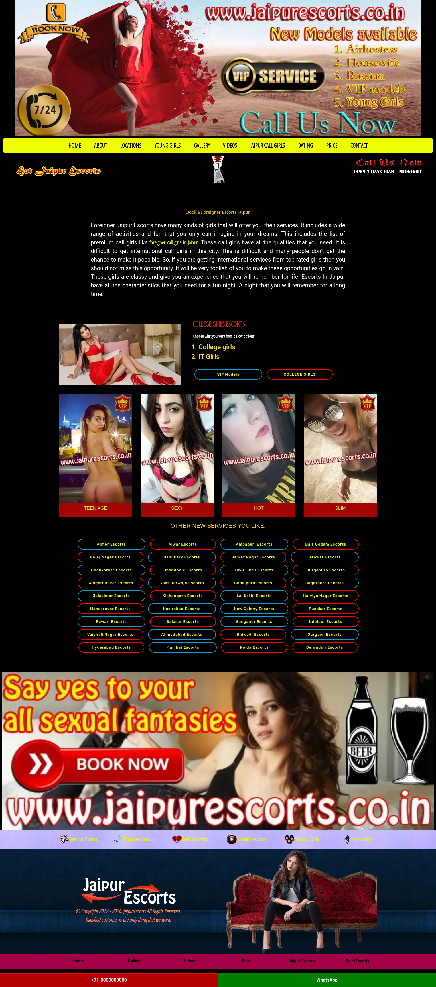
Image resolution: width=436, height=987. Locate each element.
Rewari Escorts (111, 621)
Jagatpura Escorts (324, 583)
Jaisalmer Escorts (111, 596)
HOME (74, 145)
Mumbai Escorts (182, 647)
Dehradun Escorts (324, 647)
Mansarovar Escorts (110, 609)
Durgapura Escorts (325, 570)
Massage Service (134, 839)
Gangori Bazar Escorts (110, 583)
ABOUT (100, 145)
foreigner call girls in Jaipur (173, 242)
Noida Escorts (254, 647)
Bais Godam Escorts (325, 544)
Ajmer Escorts (111, 544)
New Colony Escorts (254, 609)
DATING (305, 145)
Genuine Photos (78, 839)
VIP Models (228, 374)
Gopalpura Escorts (253, 583)
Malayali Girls (302, 839)
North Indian (358, 839)
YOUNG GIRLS (168, 145)
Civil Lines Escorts (254, 570)
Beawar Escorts (325, 557)
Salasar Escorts (183, 621)
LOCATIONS (130, 145)
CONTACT (359, 145)
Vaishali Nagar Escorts (110, 634)
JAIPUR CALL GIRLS (267, 145)
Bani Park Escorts (181, 557)
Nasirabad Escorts (181, 609)
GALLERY (202, 145)
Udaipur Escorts (325, 621)
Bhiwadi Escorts (253, 634)
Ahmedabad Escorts (181, 634)
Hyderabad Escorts (111, 647)
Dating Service (190, 839)
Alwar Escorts (183, 544)
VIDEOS (230, 145)
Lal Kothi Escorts (254, 596)
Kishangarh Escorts (183, 596)
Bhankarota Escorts (111, 570)
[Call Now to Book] (218, 68)
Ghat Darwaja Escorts (181, 583)
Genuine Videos (246, 839)
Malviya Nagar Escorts (325, 596)
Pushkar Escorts (325, 609)
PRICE (331, 145)
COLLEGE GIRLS (300, 374)
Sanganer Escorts (254, 621)
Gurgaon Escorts (324, 634)
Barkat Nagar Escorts (253, 557)
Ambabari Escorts (254, 544)
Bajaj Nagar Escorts (110, 557)
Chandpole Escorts (182, 570)
